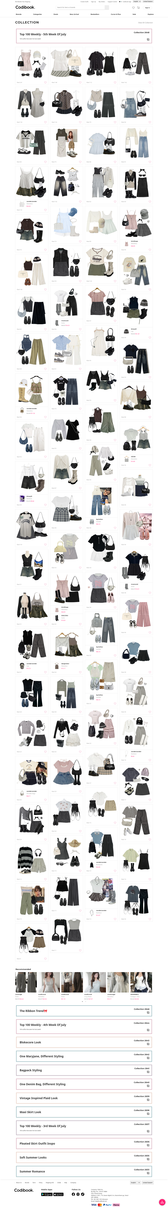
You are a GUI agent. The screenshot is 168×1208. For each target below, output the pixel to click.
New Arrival (74, 14)
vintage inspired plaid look (39, 1098)
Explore (151, 14)
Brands (18, 14)
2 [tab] (86, 1001)
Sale (134, 14)
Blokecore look (30, 1042)
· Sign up (93, 2)
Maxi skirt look (30, 1112)
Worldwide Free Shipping (22, 2)
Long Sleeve (88, 997)
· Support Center (112, 2)
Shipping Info (50, 1183)
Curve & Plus (116, 14)
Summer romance (32, 1171)
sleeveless (41, 997)
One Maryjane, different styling (42, 1056)
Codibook (25, 7)
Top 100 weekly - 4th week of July (43, 1025)
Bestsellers (95, 14)
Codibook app (127, 2)
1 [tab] (82, 1001)
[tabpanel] (26, 985)
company (73, 1183)
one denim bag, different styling (43, 1084)
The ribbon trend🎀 (33, 1011)
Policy (40, 1183)
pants (17, 997)
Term (34, 1183)
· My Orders (101, 2)
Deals (56, 14)
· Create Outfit (84, 2)
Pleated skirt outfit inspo (37, 1143)
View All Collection (145, 22)
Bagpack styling (31, 1070)
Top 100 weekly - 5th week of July (43, 34)
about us (19, 1183)
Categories (37, 14)
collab (59, 1183)
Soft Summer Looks (33, 1157)
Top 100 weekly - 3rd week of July (43, 1126)
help (65, 1183)
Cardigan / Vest (135, 997)
